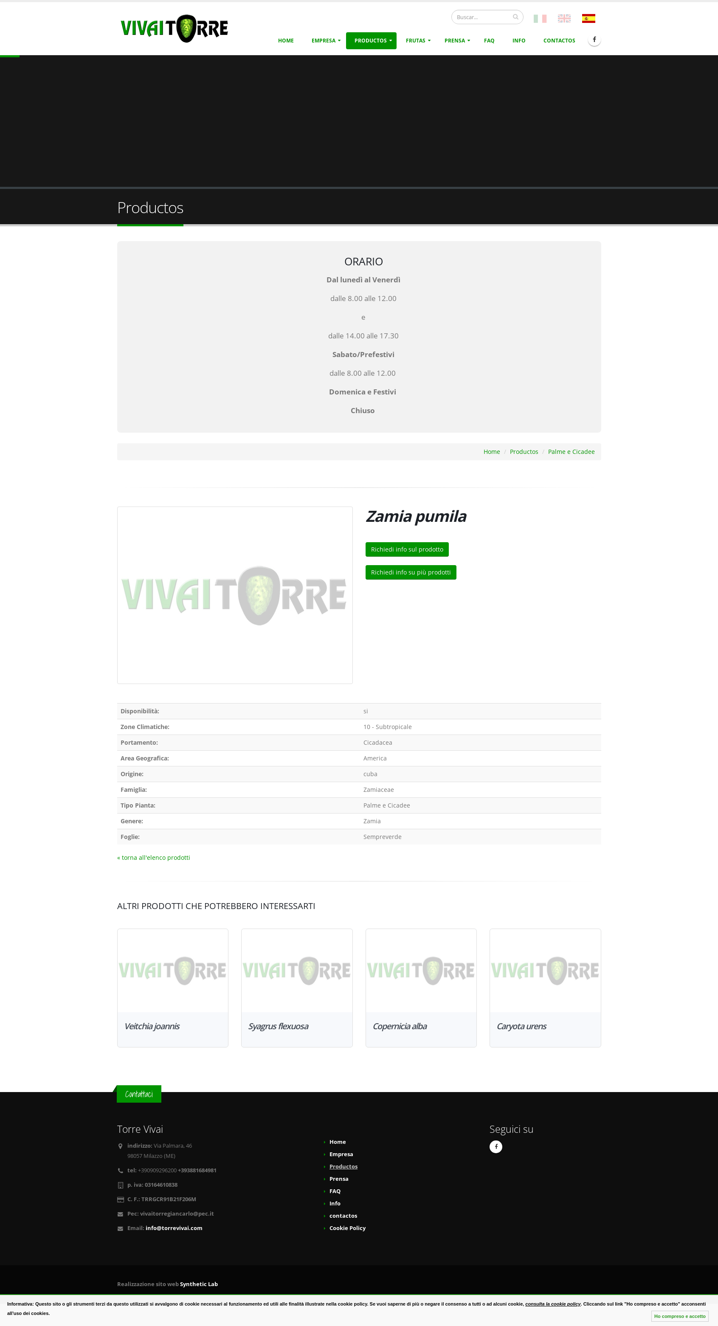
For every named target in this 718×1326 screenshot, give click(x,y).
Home (286, 40)
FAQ (489, 40)
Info (519, 40)
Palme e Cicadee (571, 452)
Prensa (455, 40)
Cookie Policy (347, 1228)
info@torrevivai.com (174, 1228)
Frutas (415, 40)
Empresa (323, 40)
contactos (559, 40)
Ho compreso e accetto (680, 1316)
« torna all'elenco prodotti (153, 857)
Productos (371, 40)
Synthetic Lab (199, 1284)
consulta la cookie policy (552, 1303)
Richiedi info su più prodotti (411, 572)
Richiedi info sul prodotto (407, 549)
